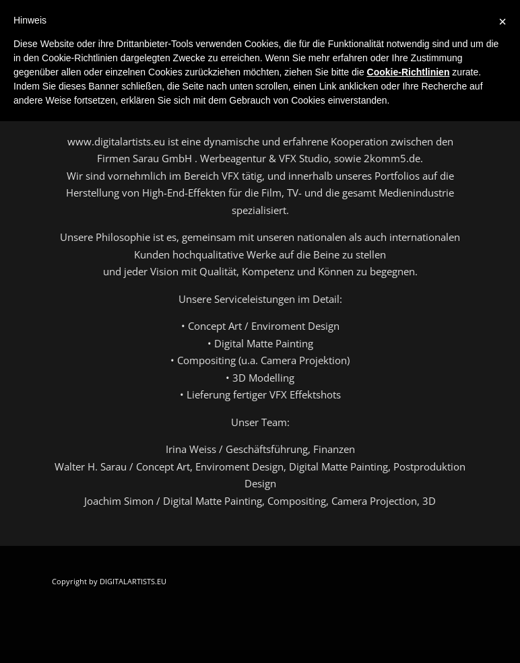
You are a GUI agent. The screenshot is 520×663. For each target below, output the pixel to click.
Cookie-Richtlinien (408, 72)
